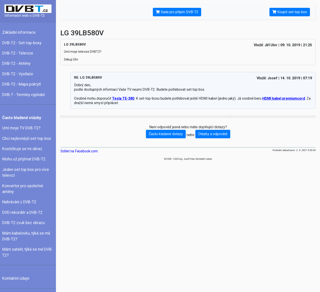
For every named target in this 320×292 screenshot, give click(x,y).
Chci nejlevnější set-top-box (26, 138)
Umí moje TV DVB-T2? (21, 128)
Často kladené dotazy (166, 134)
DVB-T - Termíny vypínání (23, 94)
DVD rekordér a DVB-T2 (22, 212)
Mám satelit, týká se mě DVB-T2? (27, 252)
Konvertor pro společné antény (22, 189)
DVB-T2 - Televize (17, 53)
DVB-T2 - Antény (16, 63)
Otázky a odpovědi (212, 134)
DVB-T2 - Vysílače (17, 74)
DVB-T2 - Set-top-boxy (21, 43)
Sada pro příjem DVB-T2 (177, 12)
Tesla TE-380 (123, 98)
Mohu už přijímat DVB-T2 (23, 159)
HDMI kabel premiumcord (283, 98)
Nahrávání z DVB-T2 (19, 202)
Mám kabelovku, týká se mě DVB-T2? (26, 236)
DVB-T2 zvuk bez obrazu (23, 223)
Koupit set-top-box (289, 12)
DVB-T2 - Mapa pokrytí (21, 84)
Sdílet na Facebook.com (79, 151)
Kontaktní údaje (15, 278)
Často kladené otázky (21, 118)
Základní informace (19, 32)
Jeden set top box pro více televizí (25, 172)
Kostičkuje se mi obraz (22, 149)
